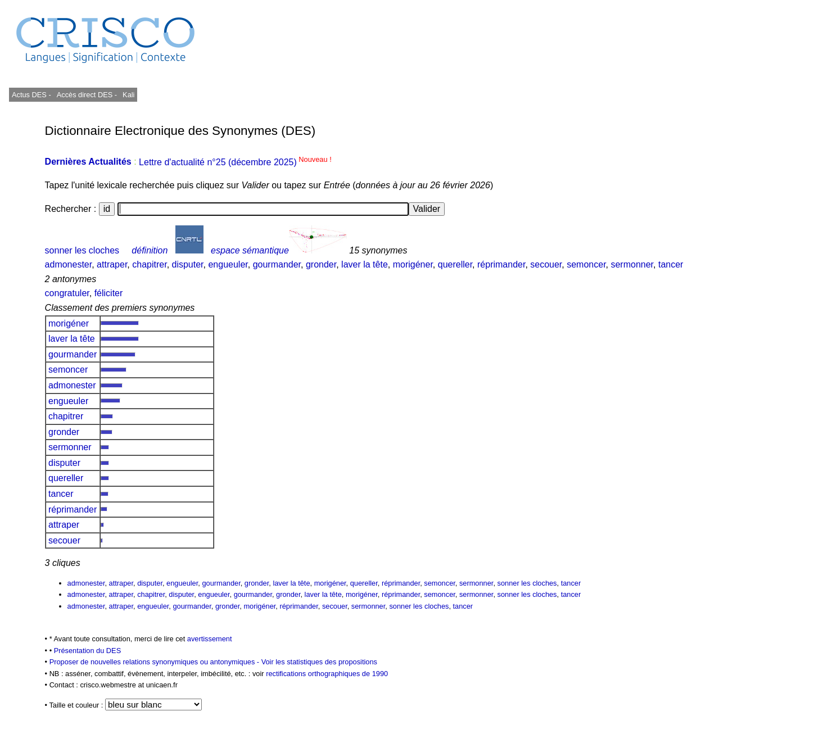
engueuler (227, 264)
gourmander (277, 264)
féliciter (108, 293)
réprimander (501, 264)
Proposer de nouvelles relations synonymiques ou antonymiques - (155, 662)
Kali (128, 94)
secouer (546, 264)
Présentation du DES (87, 650)
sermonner (631, 264)
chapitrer (149, 264)
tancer (670, 264)
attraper (112, 264)
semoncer (586, 264)
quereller (455, 264)
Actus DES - (31, 94)
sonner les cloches (82, 250)
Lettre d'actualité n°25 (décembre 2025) (235, 162)
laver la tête (364, 264)
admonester (68, 264)
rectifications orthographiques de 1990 (327, 673)
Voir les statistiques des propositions (319, 662)
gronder (321, 264)
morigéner (413, 264)
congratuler (67, 293)
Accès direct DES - (87, 94)
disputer (188, 264)
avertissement (209, 639)
